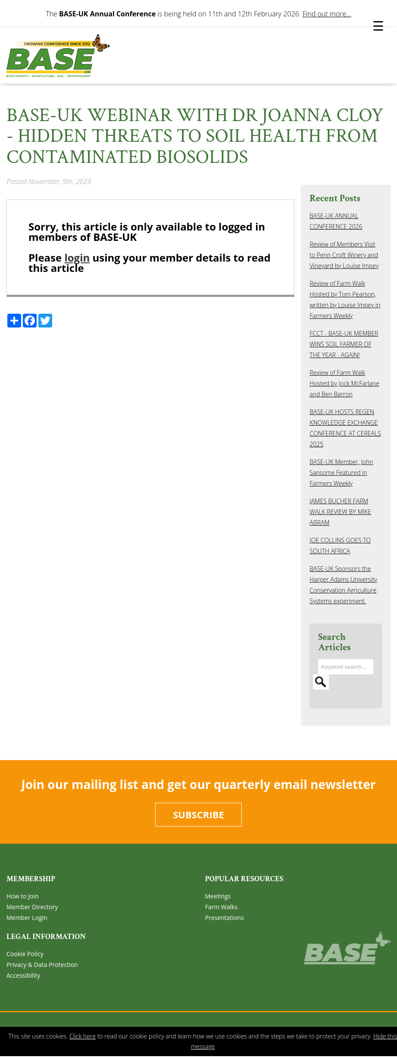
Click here (82, 1036)
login (77, 257)
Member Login (26, 918)
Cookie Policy (25, 954)
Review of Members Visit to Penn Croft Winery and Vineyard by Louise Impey (343, 255)
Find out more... (327, 14)
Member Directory (32, 907)
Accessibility (23, 975)
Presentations (224, 918)
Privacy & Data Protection (42, 964)
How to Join (22, 896)
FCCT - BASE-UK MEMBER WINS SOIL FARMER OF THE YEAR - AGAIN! (343, 344)
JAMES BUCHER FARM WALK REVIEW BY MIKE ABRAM (340, 512)
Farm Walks (221, 907)
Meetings (218, 896)
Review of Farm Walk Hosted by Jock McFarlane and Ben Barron (344, 383)
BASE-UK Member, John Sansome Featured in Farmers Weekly (341, 472)
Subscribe (198, 814)
